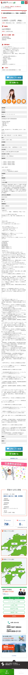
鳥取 (23, 534)
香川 (20, 567)
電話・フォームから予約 (14, 597)
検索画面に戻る (14, 458)
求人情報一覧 (17, 6)
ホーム (2, 6)
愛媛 (8, 573)
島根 (10, 538)
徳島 (21, 571)
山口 (5, 547)
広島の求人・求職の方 (9, 6)
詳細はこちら (6, 593)
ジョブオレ (14, 655)
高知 (15, 574)
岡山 (23, 540)
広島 (14, 543)
